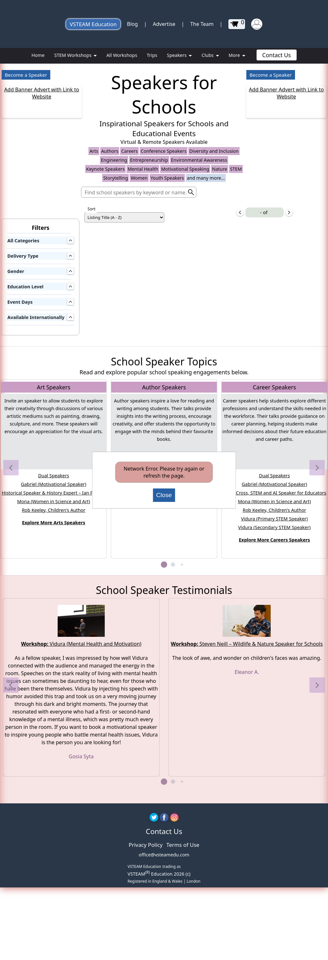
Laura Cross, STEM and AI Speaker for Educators (274, 600)
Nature (219, 275)
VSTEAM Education (93, 24)
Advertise (164, 23)
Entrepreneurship (149, 266)
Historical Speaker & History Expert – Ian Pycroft (54, 600)
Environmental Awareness (199, 266)
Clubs (208, 55)
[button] (11, 574)
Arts (93, 257)
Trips (152, 55)
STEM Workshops (73, 55)
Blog (132, 23)
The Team (202, 23)
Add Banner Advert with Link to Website (41, 93)
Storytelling (115, 284)
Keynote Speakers (105, 275)
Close (164, 495)
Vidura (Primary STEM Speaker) (274, 625)
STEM (236, 275)
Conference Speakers (163, 257)
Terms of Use (183, 951)
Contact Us (276, 55)
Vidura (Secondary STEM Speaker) (274, 634)
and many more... (206, 284)
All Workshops (121, 55)
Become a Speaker (26, 75)
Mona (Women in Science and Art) (53, 608)
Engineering (114, 266)
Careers (129, 257)
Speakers (177, 55)
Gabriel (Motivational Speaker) (53, 591)
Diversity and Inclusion (214, 257)
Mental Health (142, 275)
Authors (110, 257)
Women (139, 284)
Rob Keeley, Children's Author (53, 617)
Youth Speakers (167, 284)
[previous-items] (240, 319)
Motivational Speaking (185, 275)
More (235, 55)
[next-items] (289, 319)
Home (38, 55)
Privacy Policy (146, 951)
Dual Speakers (53, 582)
